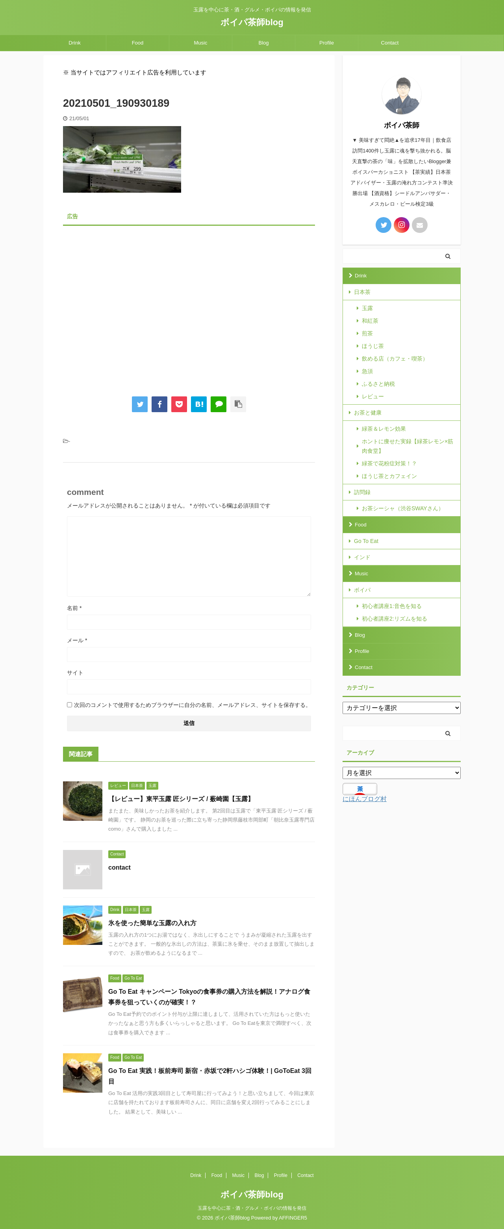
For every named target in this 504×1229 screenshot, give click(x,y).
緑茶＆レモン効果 (384, 429)
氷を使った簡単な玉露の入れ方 (152, 923)
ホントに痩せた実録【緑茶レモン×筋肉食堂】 (407, 446)
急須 (367, 371)
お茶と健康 (368, 412)
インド (362, 557)
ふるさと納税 (378, 384)
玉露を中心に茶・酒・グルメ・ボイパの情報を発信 (252, 1208)
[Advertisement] (189, 305)
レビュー (373, 396)
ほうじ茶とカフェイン (389, 476)
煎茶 (367, 333)
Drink (74, 43)
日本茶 (362, 292)
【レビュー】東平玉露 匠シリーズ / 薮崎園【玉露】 (181, 799)
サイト (75, 672)
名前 (74, 608)
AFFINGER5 (293, 1218)
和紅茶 (370, 321)
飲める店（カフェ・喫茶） (395, 358)
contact (119, 867)
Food (138, 43)
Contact (390, 43)
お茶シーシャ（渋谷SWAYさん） (403, 508)
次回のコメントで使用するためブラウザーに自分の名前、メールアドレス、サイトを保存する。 (192, 705)
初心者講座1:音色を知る (392, 606)
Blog (263, 43)
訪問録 (362, 492)
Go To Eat (366, 541)
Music (201, 43)
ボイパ (362, 590)
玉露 (367, 308)
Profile (326, 43)
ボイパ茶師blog (251, 22)
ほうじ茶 (373, 346)
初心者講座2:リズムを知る (394, 618)
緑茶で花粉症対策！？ (389, 463)
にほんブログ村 (365, 799)
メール (77, 640)
